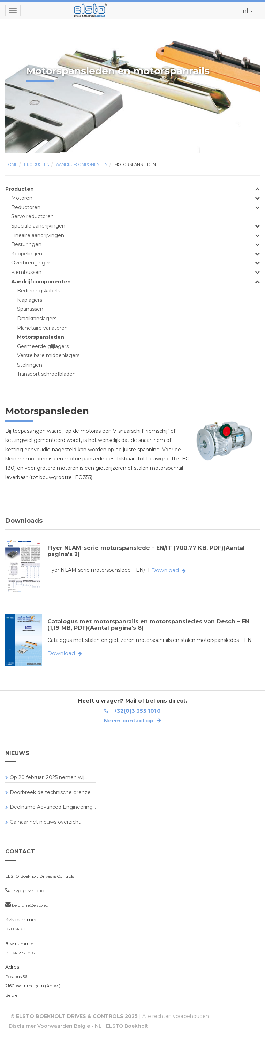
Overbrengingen (31, 263)
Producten (37, 164)
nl (248, 11)
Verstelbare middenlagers (48, 355)
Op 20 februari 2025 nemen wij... (49, 777)
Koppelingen (26, 254)
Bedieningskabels (38, 290)
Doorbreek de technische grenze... (52, 792)
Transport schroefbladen (46, 374)
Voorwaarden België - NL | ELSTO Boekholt (92, 1026)
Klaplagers (29, 300)
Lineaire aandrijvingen (37, 235)
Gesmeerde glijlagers (43, 346)
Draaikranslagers (36, 318)
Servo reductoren (32, 216)
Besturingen (26, 244)
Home (11, 164)
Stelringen (29, 365)
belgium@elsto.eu (30, 905)
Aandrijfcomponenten (82, 164)
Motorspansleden (135, 164)
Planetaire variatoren (42, 328)
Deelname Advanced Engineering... (53, 807)
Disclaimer (22, 1026)
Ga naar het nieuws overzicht (45, 822)
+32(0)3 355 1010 (132, 710)
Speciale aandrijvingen (38, 226)
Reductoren (25, 207)
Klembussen (26, 272)
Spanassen (30, 309)
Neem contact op (132, 720)
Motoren (21, 198)
